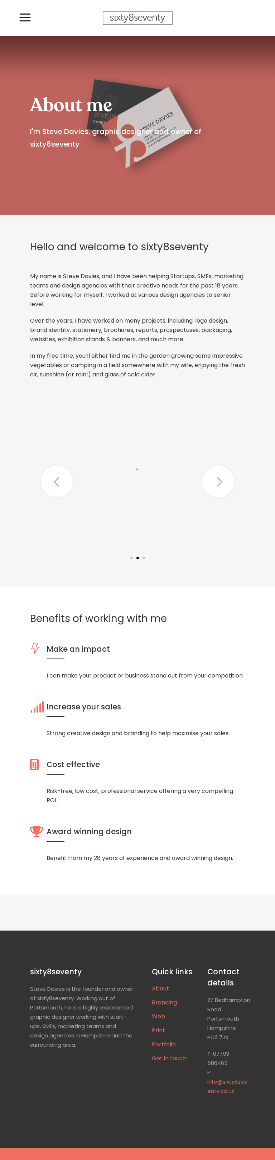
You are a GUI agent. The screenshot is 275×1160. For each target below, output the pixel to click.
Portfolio (164, 1045)
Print (158, 1031)
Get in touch (169, 1058)
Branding (164, 1003)
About (160, 989)
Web (158, 1017)
